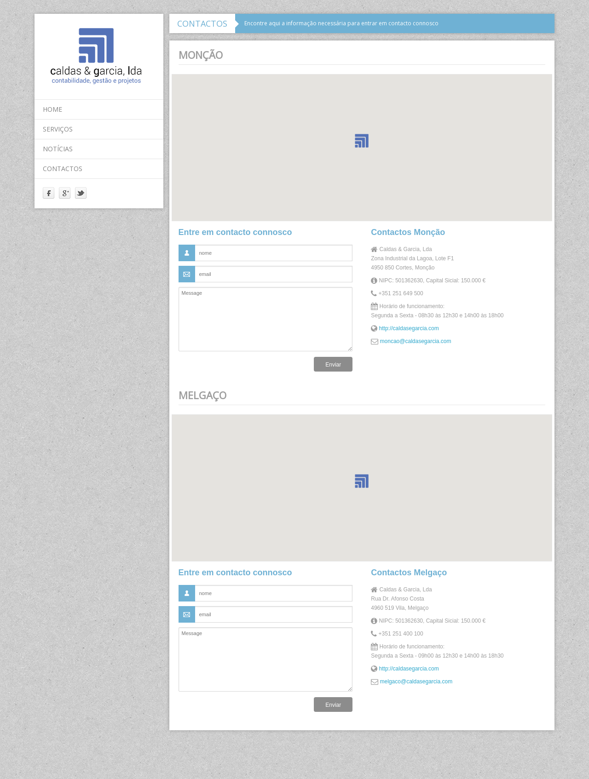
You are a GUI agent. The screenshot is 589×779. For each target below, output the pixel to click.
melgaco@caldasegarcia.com (416, 681)
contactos (62, 168)
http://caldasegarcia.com (409, 328)
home (52, 109)
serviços (58, 129)
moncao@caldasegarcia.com (415, 341)
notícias (58, 148)
